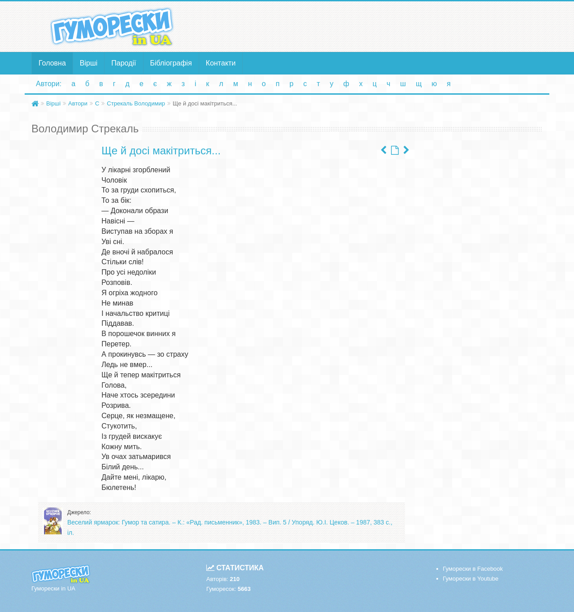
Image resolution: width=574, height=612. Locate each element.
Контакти (221, 63)
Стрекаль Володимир (136, 103)
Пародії (123, 63)
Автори (77, 103)
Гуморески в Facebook (473, 568)
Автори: (48, 83)
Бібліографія (171, 63)
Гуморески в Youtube (471, 578)
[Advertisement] (374, 26)
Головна (52, 63)
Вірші (89, 63)
